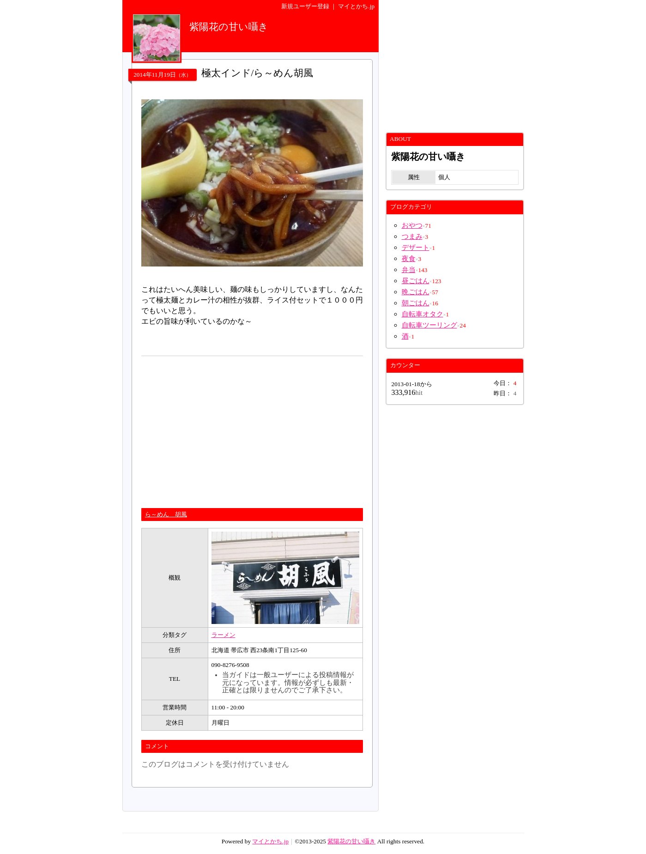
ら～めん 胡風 (166, 514)
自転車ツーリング (429, 325)
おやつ (412, 225)
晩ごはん (415, 292)
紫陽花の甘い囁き (351, 841)
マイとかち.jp (356, 6)
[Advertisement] (218, 428)
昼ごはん (415, 281)
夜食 (409, 258)
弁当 (409, 269)
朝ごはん (415, 303)
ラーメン (223, 634)
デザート (415, 247)
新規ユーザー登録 (305, 6)
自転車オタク (422, 314)
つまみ (412, 236)
